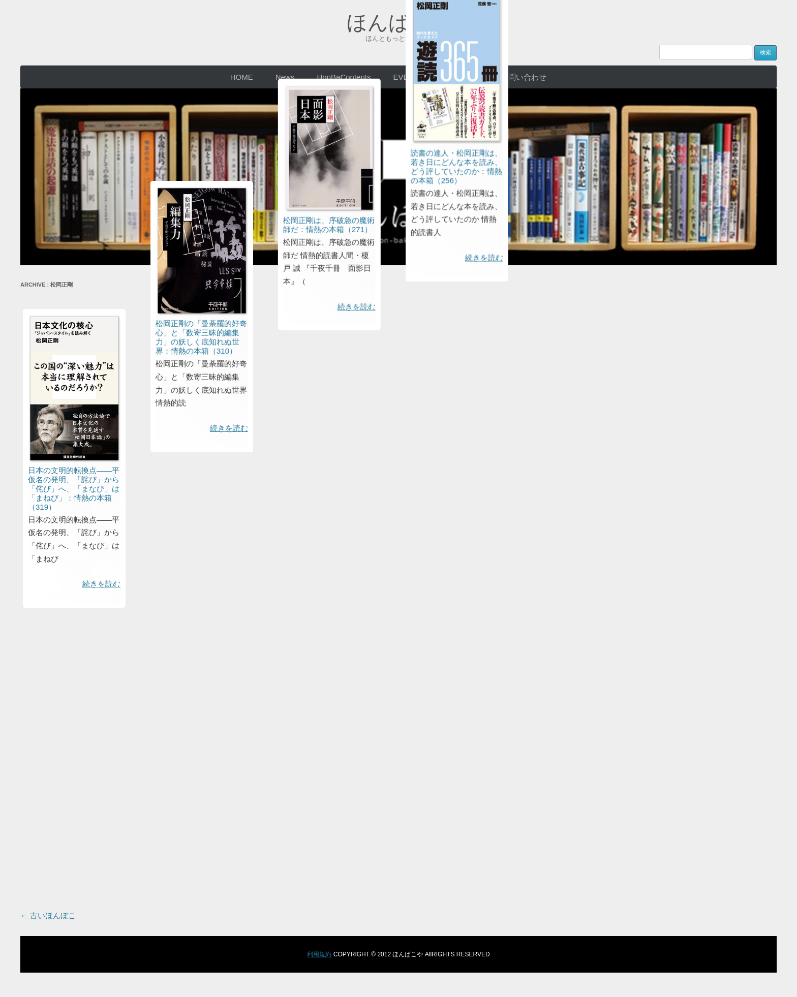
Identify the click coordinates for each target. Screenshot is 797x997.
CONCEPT (459, 77)
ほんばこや (399, 22)
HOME (241, 77)
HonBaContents (344, 77)
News (285, 77)
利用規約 (319, 954)
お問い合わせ (523, 77)
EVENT (406, 77)
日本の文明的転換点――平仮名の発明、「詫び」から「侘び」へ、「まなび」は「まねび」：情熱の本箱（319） (73, 488)
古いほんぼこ (48, 915)
